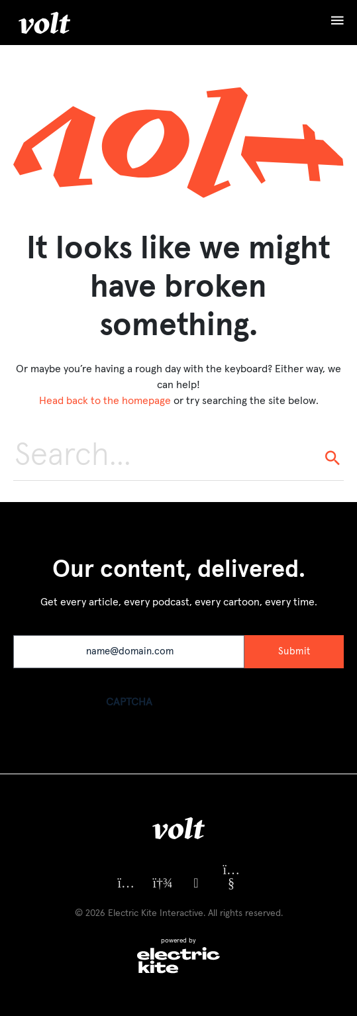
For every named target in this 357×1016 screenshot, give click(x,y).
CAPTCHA (129, 702)
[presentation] (114, 748)
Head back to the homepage (105, 400)
